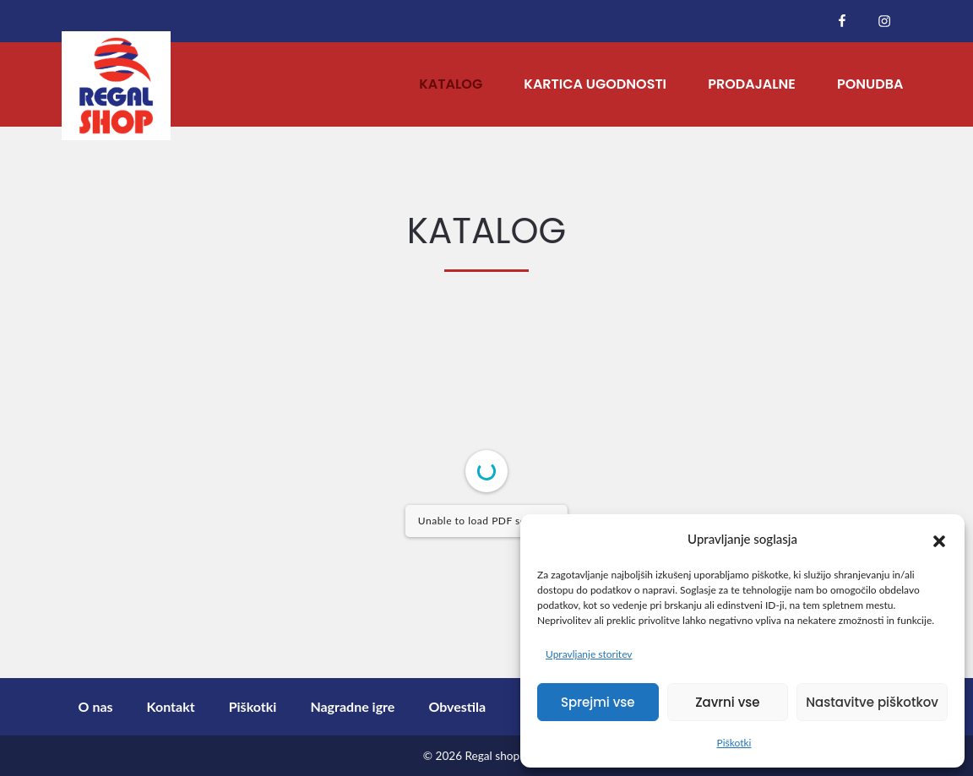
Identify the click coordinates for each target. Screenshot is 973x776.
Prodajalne (752, 84)
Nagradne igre (352, 706)
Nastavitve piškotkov (872, 702)
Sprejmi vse (598, 702)
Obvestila (457, 706)
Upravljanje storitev (589, 654)
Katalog (450, 84)
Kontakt (171, 706)
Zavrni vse (727, 702)
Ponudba (870, 84)
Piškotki (734, 742)
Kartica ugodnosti (595, 84)
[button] (939, 538)
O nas (96, 706)
